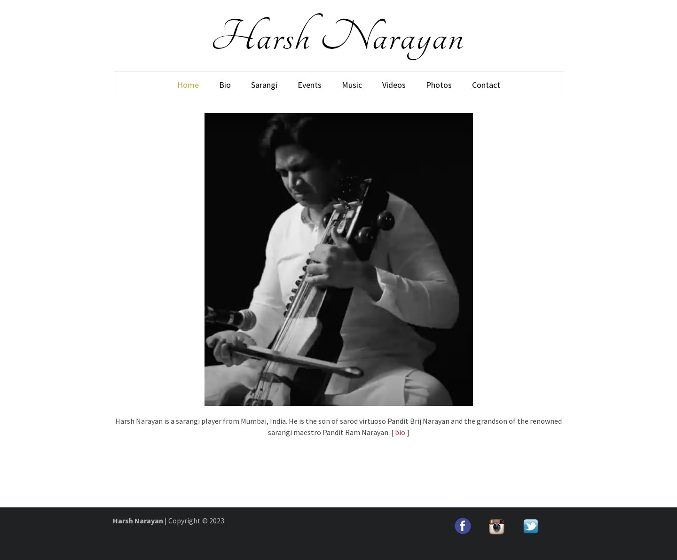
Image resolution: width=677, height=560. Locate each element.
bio (400, 432)
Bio (225, 84)
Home (188, 84)
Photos (439, 84)
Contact (486, 84)
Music (352, 84)
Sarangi (264, 84)
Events (310, 84)
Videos (394, 84)
